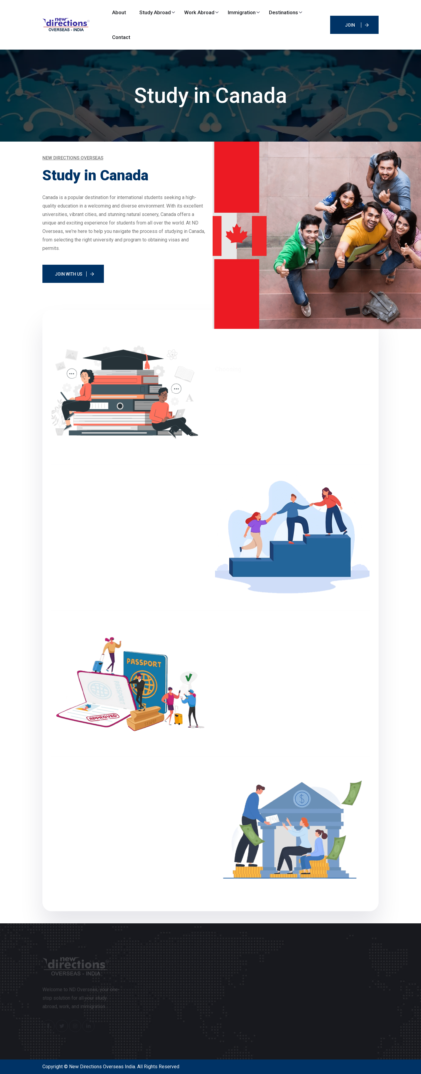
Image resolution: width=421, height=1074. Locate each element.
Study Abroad (155, 12)
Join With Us (68, 274)
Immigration (242, 12)
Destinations (283, 12)
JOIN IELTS (350, 28)
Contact (121, 37)
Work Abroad (199, 12)
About (119, 12)
